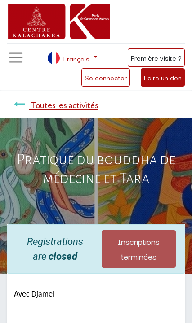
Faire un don (163, 77)
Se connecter (106, 77)
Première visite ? (156, 57)
